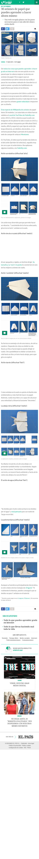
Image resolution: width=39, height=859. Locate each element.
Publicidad (24, 743)
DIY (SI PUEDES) (6, 6)
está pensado (17, 512)
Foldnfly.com (22, 148)
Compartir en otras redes (12, 28)
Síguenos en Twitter (23, 2)
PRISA (29, 748)
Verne (6, 2)
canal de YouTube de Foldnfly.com (22, 115)
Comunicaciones (27, 640)
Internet (34, 638)
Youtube (5, 638)
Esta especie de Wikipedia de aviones (15, 110)
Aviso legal (31, 743)
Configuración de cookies (16, 748)
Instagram (20, 598)
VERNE (20, 680)
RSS (25, 748)
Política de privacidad (15, 745)
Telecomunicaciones (13, 640)
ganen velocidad (23, 102)
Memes (19, 716)
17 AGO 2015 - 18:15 (13, 62)
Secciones (36, 2)
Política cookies (26, 745)
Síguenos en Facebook (20, 2)
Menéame (25, 134)
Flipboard (27, 598)
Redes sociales (25, 638)
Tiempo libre (13, 638)
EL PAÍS (25, 736)
